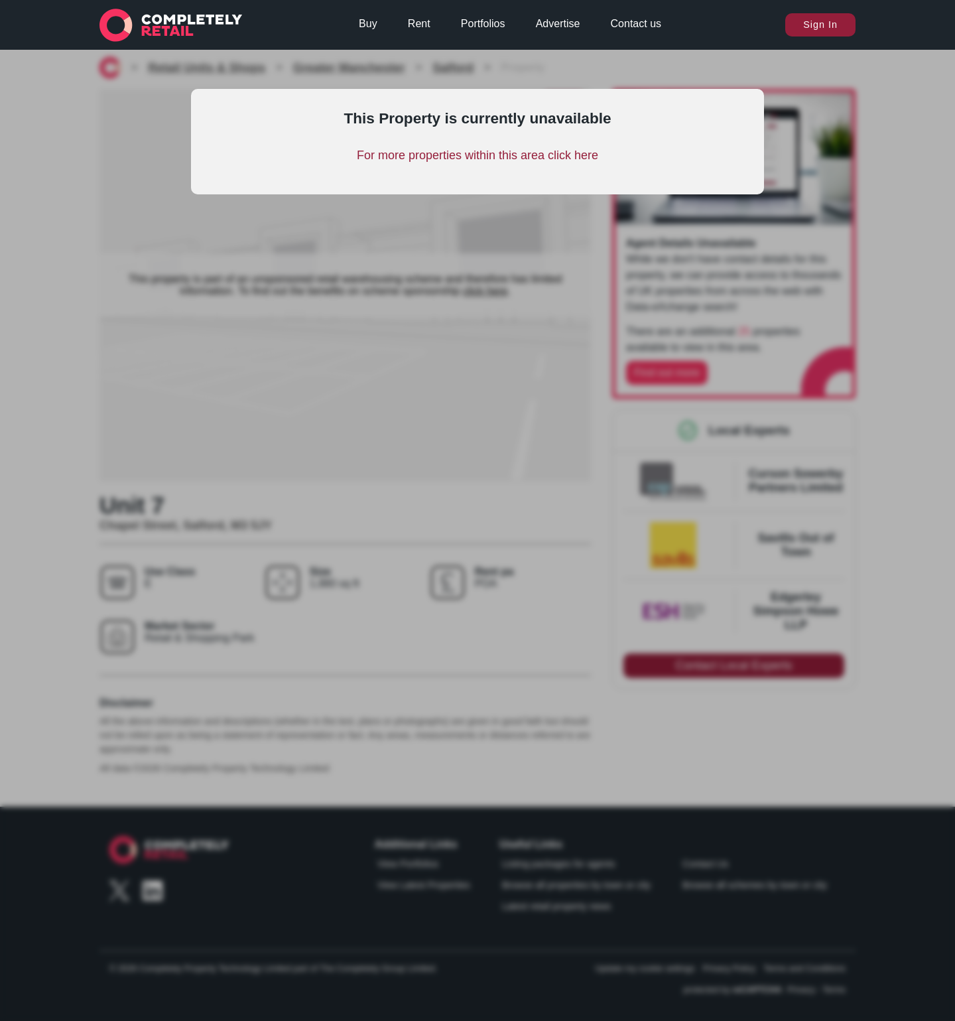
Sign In (820, 24)
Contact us (636, 23)
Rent (419, 23)
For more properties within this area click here (477, 155)
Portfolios (483, 23)
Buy (368, 23)
